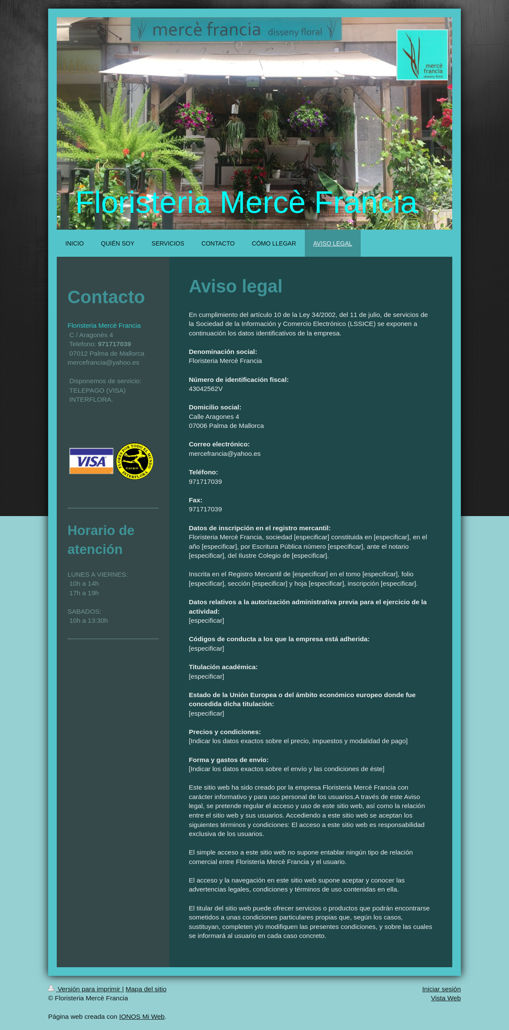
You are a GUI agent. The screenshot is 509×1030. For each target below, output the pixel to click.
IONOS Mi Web (142, 1016)
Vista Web (446, 998)
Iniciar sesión (441, 989)
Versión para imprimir (85, 989)
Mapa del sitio (146, 989)
